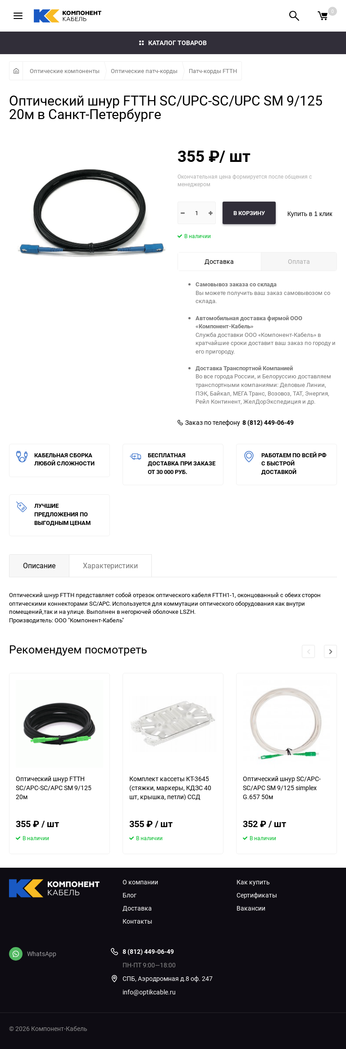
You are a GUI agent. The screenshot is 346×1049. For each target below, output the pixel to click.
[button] (330, 651)
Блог (130, 895)
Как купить (253, 882)
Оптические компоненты (65, 71)
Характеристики (110, 566)
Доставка (137, 908)
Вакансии (251, 908)
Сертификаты (257, 895)
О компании (140, 882)
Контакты (137, 921)
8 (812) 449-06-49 (268, 422)
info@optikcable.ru (149, 992)
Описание (39, 566)
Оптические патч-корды (144, 71)
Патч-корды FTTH (213, 71)
